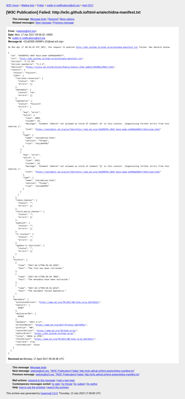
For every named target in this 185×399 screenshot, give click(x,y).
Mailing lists (27, 5)
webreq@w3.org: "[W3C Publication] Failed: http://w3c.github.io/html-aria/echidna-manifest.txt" (83, 371)
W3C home (12, 5)
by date (56, 384)
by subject (79, 384)
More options (67, 19)
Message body (38, 19)
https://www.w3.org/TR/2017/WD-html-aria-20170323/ (69, 302)
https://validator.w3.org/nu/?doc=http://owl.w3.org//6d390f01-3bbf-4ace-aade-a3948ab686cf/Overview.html (98, 129)
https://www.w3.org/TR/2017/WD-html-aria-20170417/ (64, 339)
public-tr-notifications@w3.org (63, 5)
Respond (53, 19)
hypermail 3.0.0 (49, 393)
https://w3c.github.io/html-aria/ (54, 333)
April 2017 (87, 5)
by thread (67, 384)
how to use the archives (32, 387)
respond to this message (41, 380)
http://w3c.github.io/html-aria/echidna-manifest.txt (107, 47)
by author (92, 384)
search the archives (58, 387)
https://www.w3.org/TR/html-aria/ (56, 330)
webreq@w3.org (26, 31)
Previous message (63, 22)
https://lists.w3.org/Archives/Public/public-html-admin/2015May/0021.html (70, 67)
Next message (43, 22)
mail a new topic (66, 380)
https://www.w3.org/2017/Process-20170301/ (61, 325)
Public (40, 5)
